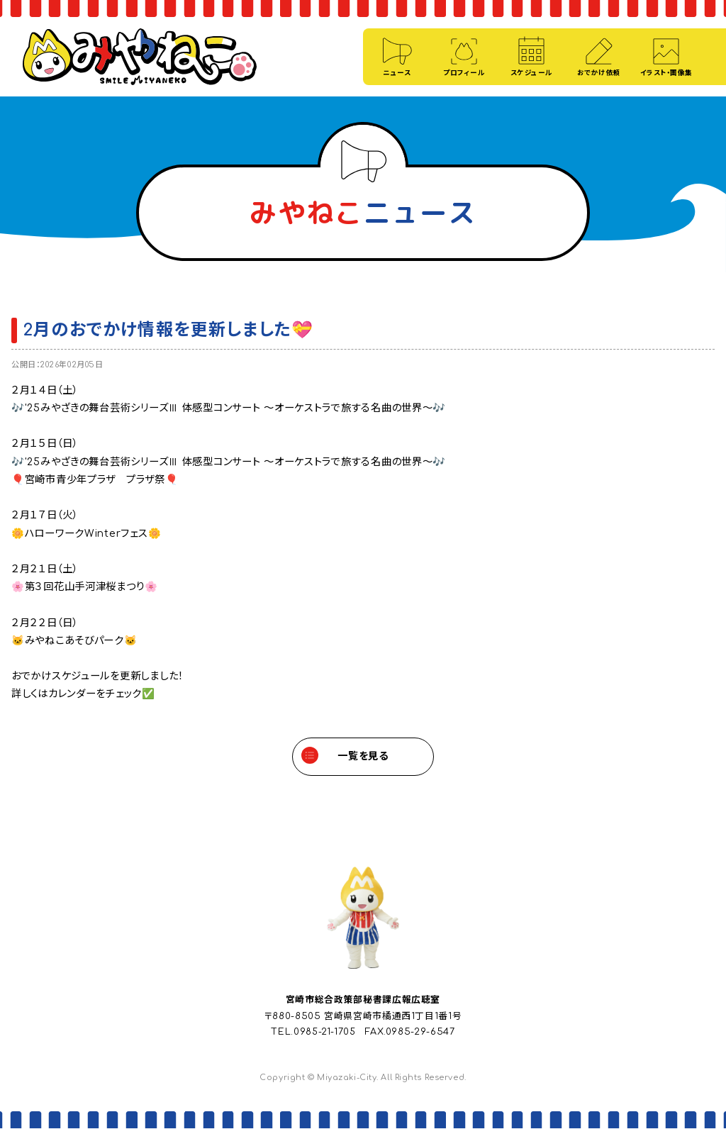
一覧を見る (363, 756)
